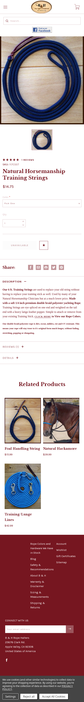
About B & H (38, 575)
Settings (10, 696)
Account (61, 543)
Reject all (29, 696)
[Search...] (42, 21)
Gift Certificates (66, 556)
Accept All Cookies (53, 696)
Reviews (14, 346)
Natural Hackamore (60, 449)
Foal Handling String (22, 449)
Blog (33, 559)
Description (15, 281)
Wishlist (61, 550)
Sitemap (61, 562)
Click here (43, 316)
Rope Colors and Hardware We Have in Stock (41, 548)
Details (11, 357)
